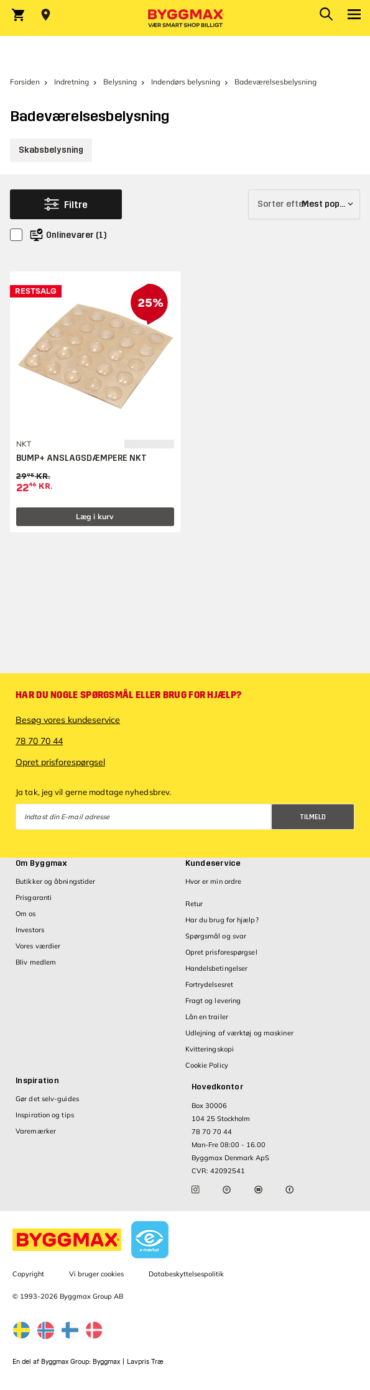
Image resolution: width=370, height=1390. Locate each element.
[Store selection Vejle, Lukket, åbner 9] (45, 15)
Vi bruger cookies (96, 1274)
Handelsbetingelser (216, 968)
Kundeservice (213, 863)
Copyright (28, 1274)
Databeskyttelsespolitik (186, 1274)
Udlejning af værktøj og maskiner (239, 1033)
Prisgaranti (34, 897)
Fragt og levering (213, 1000)
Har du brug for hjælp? (222, 919)
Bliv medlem (36, 962)
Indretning (71, 81)
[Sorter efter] (304, 204)
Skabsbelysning (51, 150)
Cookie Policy (206, 1065)
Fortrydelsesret (209, 984)
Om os (26, 913)
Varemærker (36, 1131)
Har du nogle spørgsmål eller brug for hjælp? (128, 695)
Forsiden (25, 81)
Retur (194, 903)
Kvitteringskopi (209, 1049)
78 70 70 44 (39, 741)
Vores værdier (38, 946)
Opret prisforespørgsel (60, 762)
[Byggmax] (185, 18)
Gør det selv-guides (47, 1098)
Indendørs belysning (185, 81)
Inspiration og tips (45, 1115)
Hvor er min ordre (213, 881)
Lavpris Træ (145, 1362)
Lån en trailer (206, 1016)
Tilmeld (313, 817)
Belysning (120, 81)
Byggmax (106, 1362)
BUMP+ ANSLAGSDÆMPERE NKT (81, 458)
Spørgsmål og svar (216, 936)
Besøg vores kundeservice (68, 719)
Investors (30, 929)
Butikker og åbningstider (55, 881)
